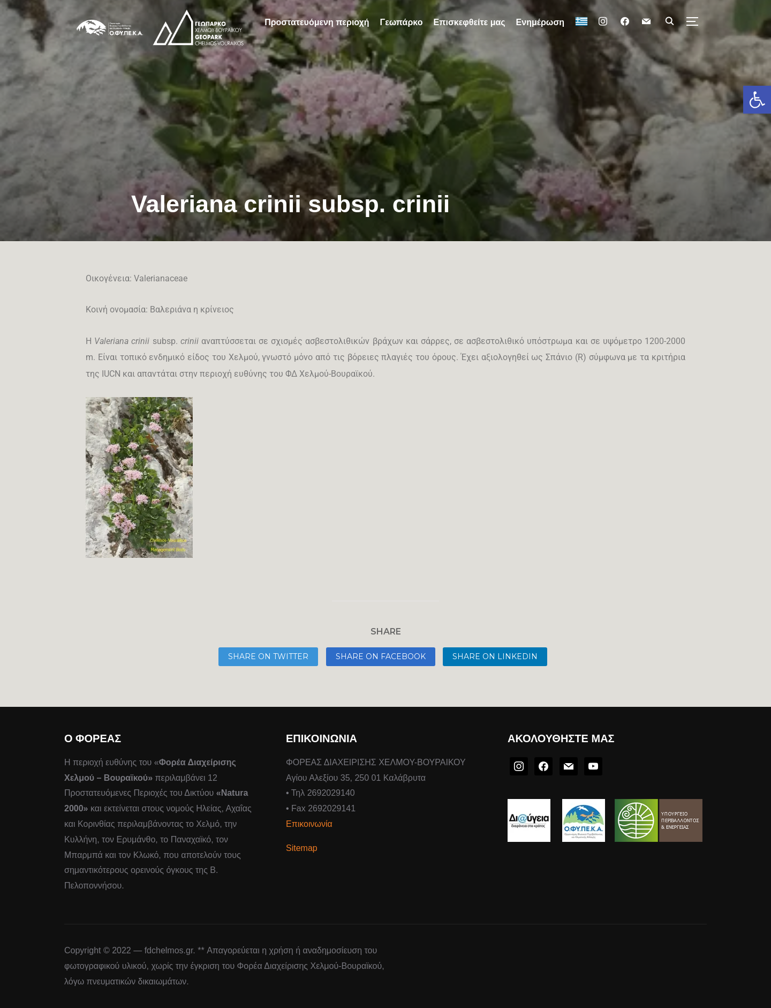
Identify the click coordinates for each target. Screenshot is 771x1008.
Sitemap (302, 848)
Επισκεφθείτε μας (469, 22)
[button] (757, 100)
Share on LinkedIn (495, 656)
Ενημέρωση (540, 22)
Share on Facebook (381, 656)
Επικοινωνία (309, 823)
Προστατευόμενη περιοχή (316, 22)
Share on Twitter (268, 656)
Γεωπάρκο (401, 22)
